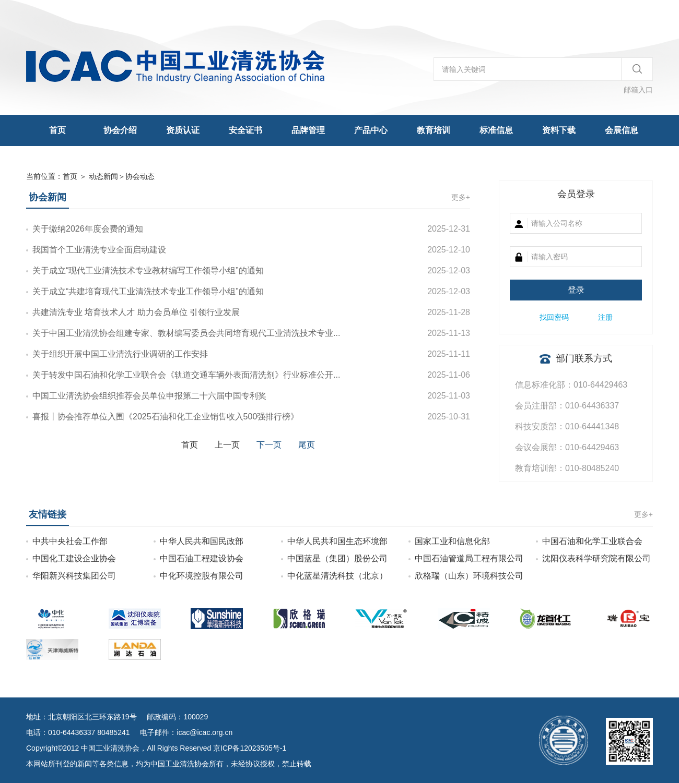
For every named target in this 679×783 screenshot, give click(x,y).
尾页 (306, 444)
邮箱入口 (638, 90)
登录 (576, 289)
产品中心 (371, 130)
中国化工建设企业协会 (74, 558)
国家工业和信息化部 (452, 541)
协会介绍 (120, 130)
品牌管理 (308, 130)
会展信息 (621, 130)
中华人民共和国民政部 (201, 541)
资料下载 (559, 130)
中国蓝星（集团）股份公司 (337, 558)
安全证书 (245, 130)
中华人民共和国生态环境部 (337, 541)
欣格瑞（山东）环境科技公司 (469, 575)
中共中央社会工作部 (70, 541)
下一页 (269, 444)
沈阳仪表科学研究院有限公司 (596, 558)
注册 (605, 317)
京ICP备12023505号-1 (249, 748)
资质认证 (183, 130)
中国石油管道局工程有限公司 (469, 558)
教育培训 (433, 130)
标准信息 (496, 130)
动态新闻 (103, 176)
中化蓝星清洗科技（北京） (337, 575)
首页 (57, 130)
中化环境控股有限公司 (201, 575)
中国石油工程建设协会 (201, 558)
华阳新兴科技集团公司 (74, 575)
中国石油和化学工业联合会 (592, 541)
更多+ (460, 197)
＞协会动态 (122, 176)
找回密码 (554, 317)
